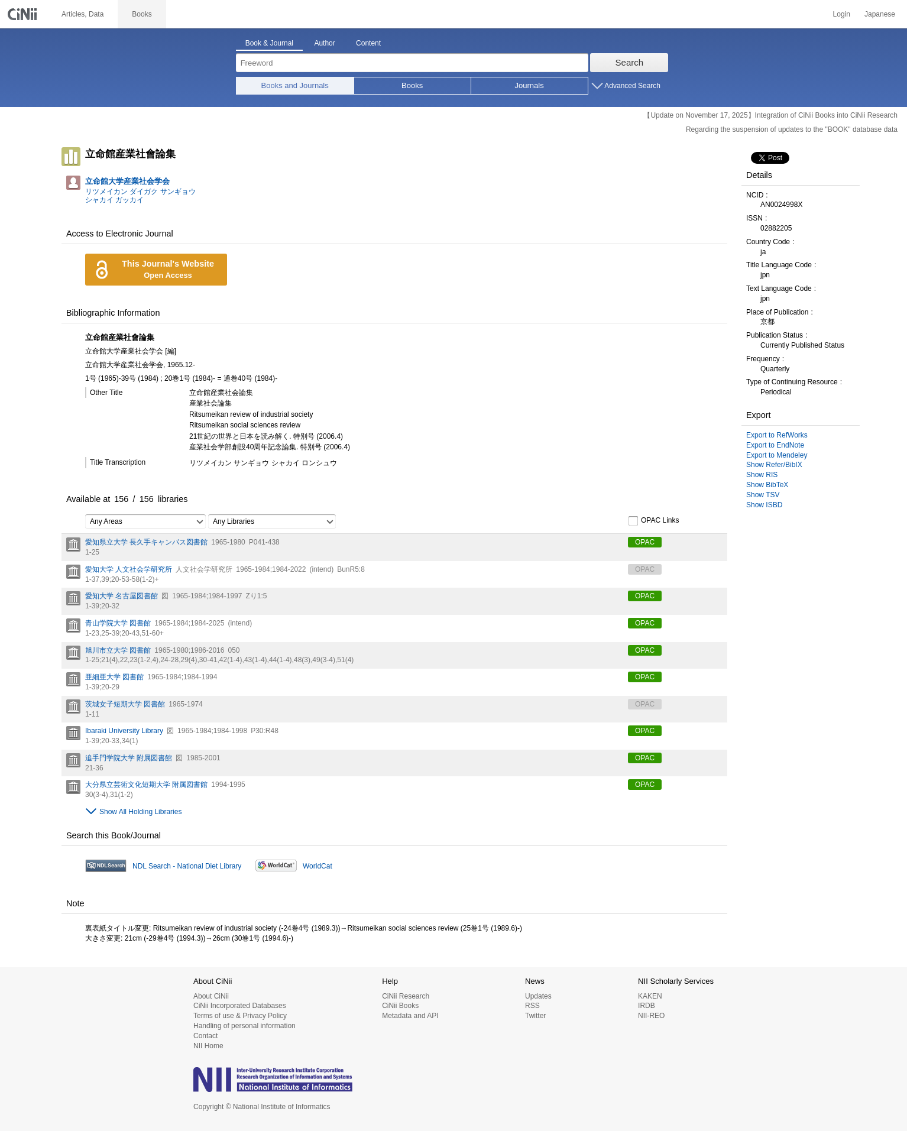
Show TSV (762, 495)
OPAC (645, 542)
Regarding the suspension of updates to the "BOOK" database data (792, 129)
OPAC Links (653, 521)
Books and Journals (295, 85)
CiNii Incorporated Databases (239, 1006)
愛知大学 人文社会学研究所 (128, 569)
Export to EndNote (775, 445)
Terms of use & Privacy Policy (240, 1016)
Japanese (879, 14)
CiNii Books (400, 1006)
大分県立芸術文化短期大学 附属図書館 (146, 784)
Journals (529, 85)
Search (630, 62)
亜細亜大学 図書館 (114, 677)
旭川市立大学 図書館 (118, 650)
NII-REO (651, 1016)
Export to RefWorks (777, 435)
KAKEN (650, 996)
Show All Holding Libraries (140, 812)
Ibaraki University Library (124, 731)
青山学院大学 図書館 (118, 623)
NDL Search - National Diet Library (186, 866)
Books (412, 85)
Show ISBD (764, 505)
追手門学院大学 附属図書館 (128, 758)
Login (841, 14)
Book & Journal (269, 43)
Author (324, 43)
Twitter (535, 1016)
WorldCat (317, 866)
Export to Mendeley (776, 455)
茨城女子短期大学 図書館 (125, 704)
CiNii (23, 14)
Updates (538, 996)
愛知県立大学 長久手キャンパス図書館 (146, 542)
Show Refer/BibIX (774, 465)
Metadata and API (410, 1016)
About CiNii (211, 996)
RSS (532, 1006)
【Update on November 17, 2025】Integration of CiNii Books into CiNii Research (770, 115)
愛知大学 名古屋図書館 (121, 596)
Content (368, 43)
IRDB (646, 1006)
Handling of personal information (244, 1026)
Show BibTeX (767, 485)
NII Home (208, 1046)
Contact (205, 1036)
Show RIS (762, 475)
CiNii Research (405, 996)
